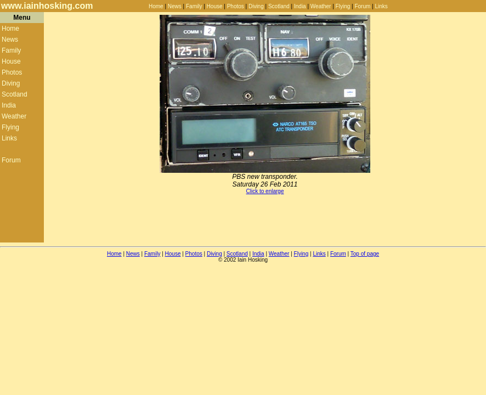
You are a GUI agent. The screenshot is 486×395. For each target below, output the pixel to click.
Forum (362, 6)
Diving (256, 6)
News (175, 6)
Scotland (279, 6)
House (215, 6)
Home (156, 6)
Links (381, 6)
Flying (343, 6)
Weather (320, 6)
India (300, 6)
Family (194, 6)
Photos (235, 6)
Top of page (365, 254)
